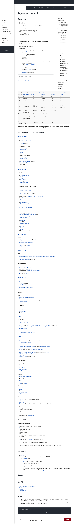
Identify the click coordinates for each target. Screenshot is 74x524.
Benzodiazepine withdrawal (25, 352)
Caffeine (21, 286)
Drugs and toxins (29, 14)
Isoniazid (21, 331)
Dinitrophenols (23, 145)
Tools (3, 42)
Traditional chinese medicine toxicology (27, 486)
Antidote (21, 489)
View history (42, 2)
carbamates (31, 297)
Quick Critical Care (6, 29)
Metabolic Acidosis (24, 192)
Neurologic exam (22, 427)
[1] (26, 406)
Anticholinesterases (23, 242)
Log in (69, 2)
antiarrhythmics (31, 242)
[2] (43, 470)
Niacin (20, 389)
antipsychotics (36, 256)
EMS (30, 509)
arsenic (28, 269)
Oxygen (24, 460)
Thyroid (22, 143)
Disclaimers (36, 519)
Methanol (21, 349)
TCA (26, 259)
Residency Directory (6, 31)
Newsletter (4, 38)
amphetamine (34, 196)
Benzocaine (21, 398)
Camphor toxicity (22, 490)
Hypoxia (24, 197)
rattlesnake (26, 230)
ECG (20, 439)
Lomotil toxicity (23, 217)
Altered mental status (23, 484)
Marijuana (22, 220)
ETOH (61, 94)
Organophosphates (27, 94)
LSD (23, 151)
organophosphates (27, 298)
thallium (23, 323)
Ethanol (20, 245)
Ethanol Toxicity (23, 173)
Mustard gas (21, 382)
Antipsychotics (23, 159)
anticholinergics (29, 376)
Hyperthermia (22, 136)
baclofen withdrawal (35, 142)
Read (29, 2)
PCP (21, 151)
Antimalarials (22, 400)
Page (18, 2)
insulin (24, 331)
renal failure (26, 194)
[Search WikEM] (7, 16)
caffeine (38, 349)
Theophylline (21, 259)
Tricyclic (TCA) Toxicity (25, 216)
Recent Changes (5, 34)
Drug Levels (21, 487)
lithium (23, 321)
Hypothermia (22, 169)
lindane (25, 356)
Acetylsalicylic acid (23, 370)
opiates (36, 239)
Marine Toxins (23, 225)
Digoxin (20, 246)
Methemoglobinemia (24, 203)
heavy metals (40, 325)
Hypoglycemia (27, 181)
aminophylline (29, 270)
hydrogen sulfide (46, 325)
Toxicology (27, 509)
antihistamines (29, 256)
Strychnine (22, 227)
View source (34, 2)
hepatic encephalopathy (31, 325)
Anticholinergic (36, 92)
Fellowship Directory (6, 33)
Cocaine (43, 94)
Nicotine (22, 226)
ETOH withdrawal (23, 353)
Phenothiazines (23, 161)
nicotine (47, 352)
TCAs (34, 94)
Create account (63, 2)
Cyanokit (21, 399)
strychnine (35, 345)
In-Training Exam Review (24, 492)
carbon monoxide (27, 346)
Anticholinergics (23, 157)
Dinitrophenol (23, 193)
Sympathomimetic (45, 92)
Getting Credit (5, 40)
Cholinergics (21, 297)
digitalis (24, 246)
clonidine (26, 297)
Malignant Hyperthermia (24, 162)
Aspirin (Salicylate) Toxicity (26, 140)
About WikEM (28, 519)
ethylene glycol (26, 322)
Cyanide (22, 200)
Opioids (22, 176)
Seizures (20, 336)
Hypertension (22, 277)
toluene (26, 323)
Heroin (20, 273)
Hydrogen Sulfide (24, 202)
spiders (25, 383)
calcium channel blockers (28, 244)
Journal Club (4, 25)
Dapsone (21, 403)
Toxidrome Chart (23, 81)
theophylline (40, 196)
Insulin (21, 181)
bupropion (58, 348)
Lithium (21, 152)
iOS (65, 7)
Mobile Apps (4, 23)
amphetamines (42, 256)
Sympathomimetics (23, 258)
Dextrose (25, 458)
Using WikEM (5, 36)
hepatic (22, 194)
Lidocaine (21, 356)
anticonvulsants (33, 326)
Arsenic (20, 326)
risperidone (25, 328)
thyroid (28, 259)
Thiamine (25, 465)
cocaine (29, 196)
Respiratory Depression (25, 207)
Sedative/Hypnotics (24, 175)
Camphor (21, 346)
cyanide (32, 269)
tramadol (29, 342)
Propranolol (21, 239)
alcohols (28, 245)
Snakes (20, 383)
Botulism (22, 229)
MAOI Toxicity (23, 149)
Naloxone (25, 461)
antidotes (23, 455)
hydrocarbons (29, 213)
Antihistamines (23, 158)
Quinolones (21, 402)
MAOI (42, 349)
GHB (20, 329)
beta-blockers (27, 239)
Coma (19, 316)
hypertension (29, 69)
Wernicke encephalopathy (36, 466)
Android (70, 7)
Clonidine (53, 94)
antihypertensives (36, 270)
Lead (20, 321)
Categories (4, 22)
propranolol (23, 350)
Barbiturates (21, 380)
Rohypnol (21, 328)
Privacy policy (20, 519)
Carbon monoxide (24, 182)
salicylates (30, 345)
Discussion (24, 2)
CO (21, 199)
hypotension (32, 64)
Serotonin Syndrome (24, 153)
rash (25, 412)
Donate (67, 519)
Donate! (4, 20)
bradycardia (26, 64)
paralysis (33, 63)
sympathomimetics (30, 148)
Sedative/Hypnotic (64, 92)
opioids (27, 273)
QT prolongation (29, 439)
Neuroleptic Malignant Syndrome (26, 165)
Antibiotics (4, 27)
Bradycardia (24, 51)
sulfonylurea (41, 340)
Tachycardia (24, 72)
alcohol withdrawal (50, 256)
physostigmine (21, 240)
